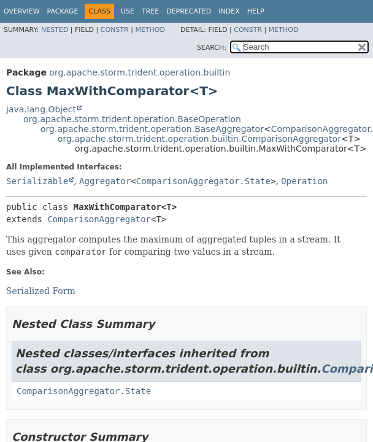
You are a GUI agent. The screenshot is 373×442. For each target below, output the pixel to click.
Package (63, 11)
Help (255, 11)
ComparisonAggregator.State (203, 181)
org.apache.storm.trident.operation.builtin (139, 72)
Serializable (37, 181)
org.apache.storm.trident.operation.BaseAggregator (152, 129)
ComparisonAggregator (99, 219)
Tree (150, 11)
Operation (304, 181)
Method (150, 30)
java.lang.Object (41, 109)
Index (228, 11)
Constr (115, 30)
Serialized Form (40, 291)
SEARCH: (211, 48)
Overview (22, 11)
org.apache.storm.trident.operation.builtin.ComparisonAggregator (199, 139)
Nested (54, 30)
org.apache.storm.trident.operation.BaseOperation (132, 119)
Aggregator (105, 181)
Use (127, 11)
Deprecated (188, 11)
